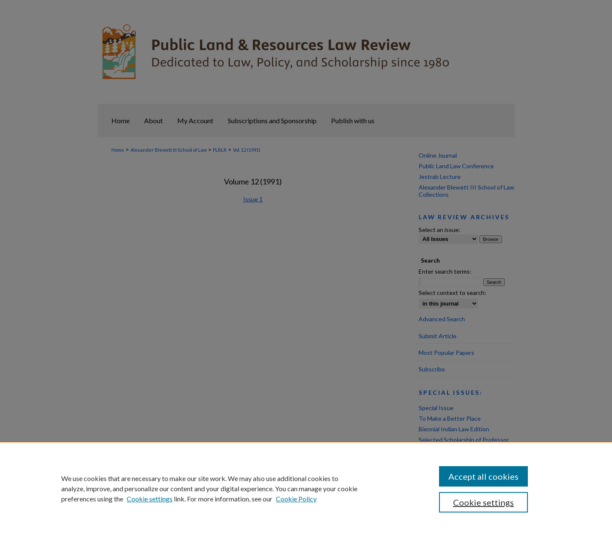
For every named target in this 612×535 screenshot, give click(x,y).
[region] (306, 488)
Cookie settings (150, 499)
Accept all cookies (483, 476)
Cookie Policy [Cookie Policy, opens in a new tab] (296, 499)
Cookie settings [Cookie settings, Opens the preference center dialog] (483, 502)
